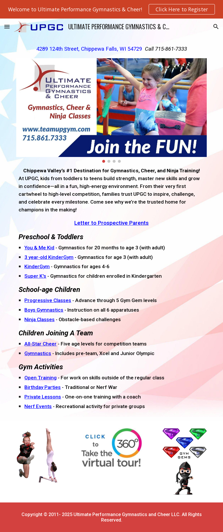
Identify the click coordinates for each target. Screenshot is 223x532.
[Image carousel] (111, 110)
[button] (7, 26)
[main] (111, 50)
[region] (111, 9)
